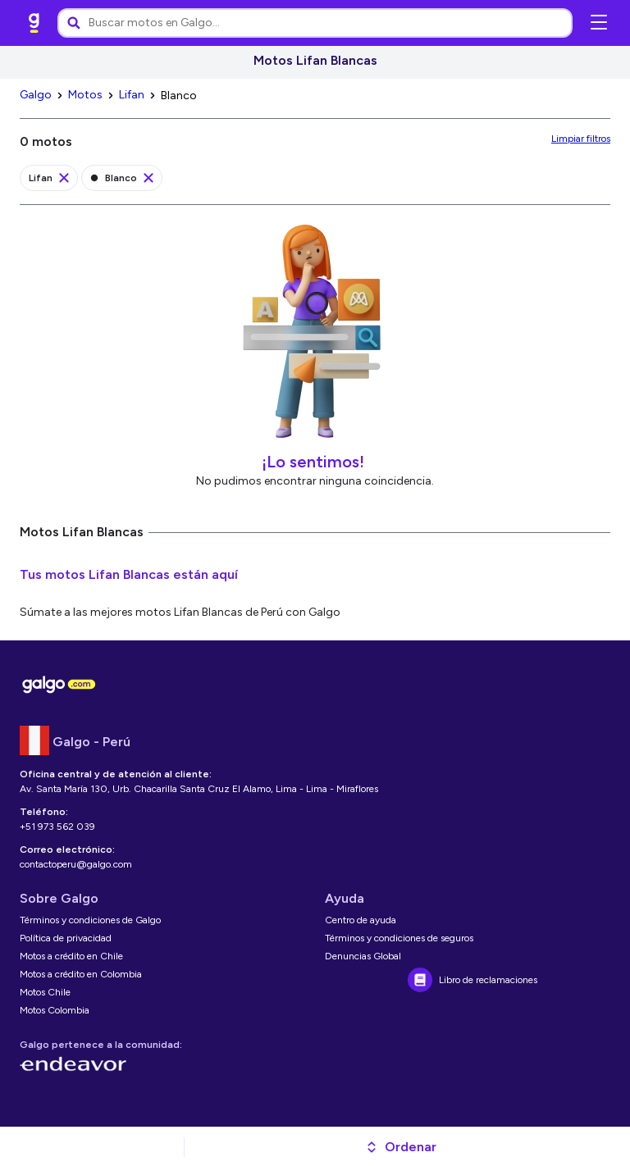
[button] (400, 1147)
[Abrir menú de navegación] (598, 22)
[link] (34, 23)
